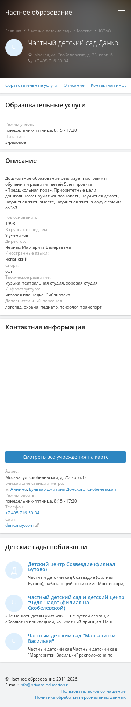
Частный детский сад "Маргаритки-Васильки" (72, 638)
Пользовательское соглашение (93, 691)
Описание (74, 85)
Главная (13, 31)
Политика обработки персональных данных (80, 697)
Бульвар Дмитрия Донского (57, 489)
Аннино (18, 489)
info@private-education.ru (45, 685)
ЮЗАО (105, 31)
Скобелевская (101, 489)
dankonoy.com (20, 525)
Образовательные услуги (31, 85)
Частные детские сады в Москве (60, 31)
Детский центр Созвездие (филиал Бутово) (71, 567)
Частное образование (38, 12)
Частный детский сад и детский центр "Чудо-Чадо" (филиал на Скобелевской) (76, 602)
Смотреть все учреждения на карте (66, 456)
